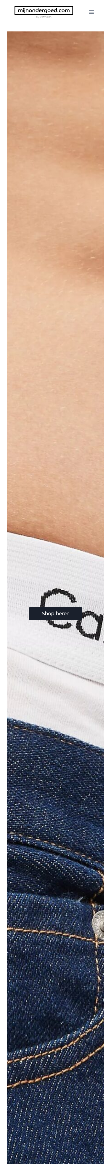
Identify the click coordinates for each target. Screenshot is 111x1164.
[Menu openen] (91, 12)
